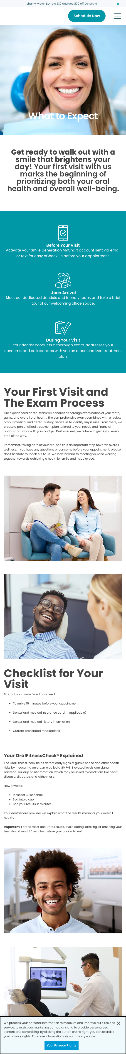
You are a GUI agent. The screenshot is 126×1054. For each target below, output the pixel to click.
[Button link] (87, 16)
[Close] (119, 1023)
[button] (117, 16)
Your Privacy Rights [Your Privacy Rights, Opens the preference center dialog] (61, 1045)
